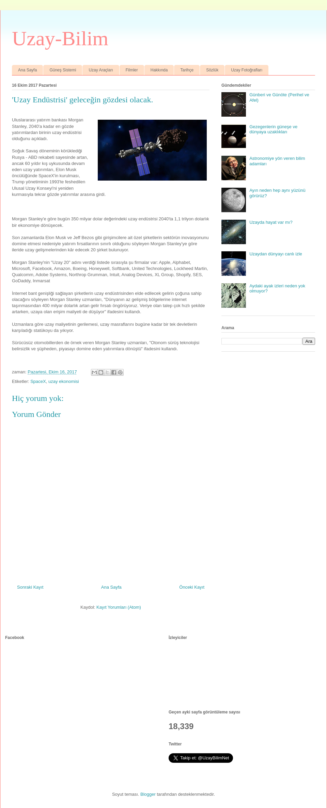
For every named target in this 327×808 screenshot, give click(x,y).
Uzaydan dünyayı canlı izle (275, 253)
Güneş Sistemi (62, 70)
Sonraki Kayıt (30, 587)
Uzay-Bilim (60, 38)
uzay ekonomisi (63, 381)
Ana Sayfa (27, 70)
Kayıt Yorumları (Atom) (118, 607)
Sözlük (212, 70)
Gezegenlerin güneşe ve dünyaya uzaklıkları (273, 129)
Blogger (148, 794)
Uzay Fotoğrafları (246, 70)
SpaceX (38, 381)
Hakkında (159, 70)
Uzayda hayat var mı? (270, 222)
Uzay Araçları (101, 70)
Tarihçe (186, 70)
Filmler (132, 70)
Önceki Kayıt (191, 587)
